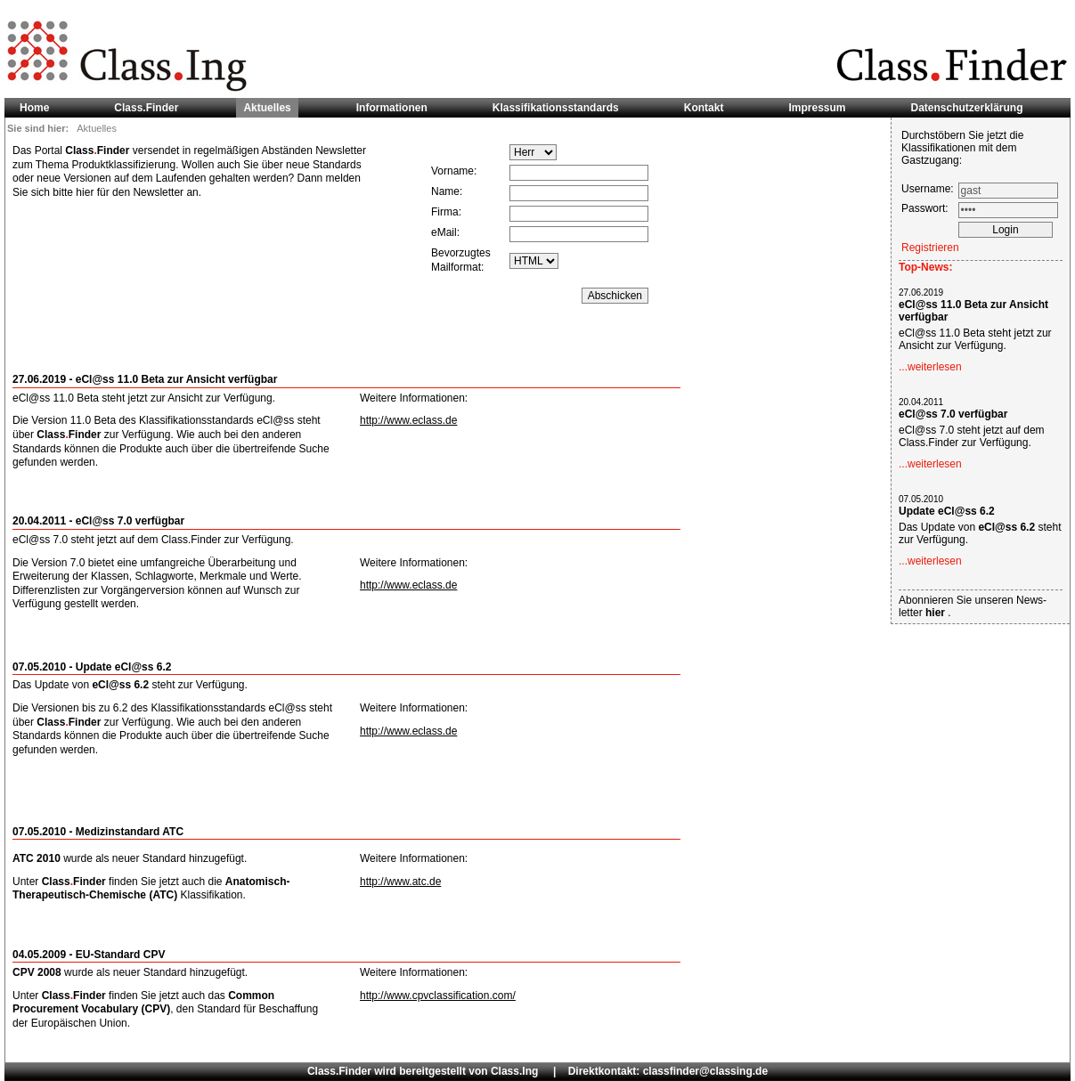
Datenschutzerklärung (967, 108)
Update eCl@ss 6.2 (947, 511)
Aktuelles (266, 108)
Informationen (392, 108)
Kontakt (704, 108)
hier (936, 612)
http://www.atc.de (400, 881)
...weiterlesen (930, 367)
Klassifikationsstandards (556, 108)
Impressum (816, 108)
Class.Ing (514, 1071)
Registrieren (930, 247)
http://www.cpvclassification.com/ (438, 995)
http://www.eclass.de (408, 420)
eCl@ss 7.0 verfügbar (953, 414)
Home (34, 108)
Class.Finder (146, 108)
